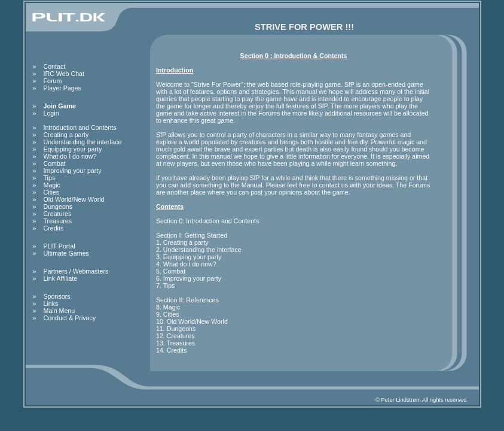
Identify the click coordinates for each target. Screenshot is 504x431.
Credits (54, 228)
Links (51, 303)
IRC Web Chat (64, 73)
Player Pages (62, 88)
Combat (55, 163)
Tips (50, 177)
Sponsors (57, 296)
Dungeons (58, 206)
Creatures (58, 213)
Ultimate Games (66, 253)
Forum (53, 80)
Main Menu (59, 310)
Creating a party (66, 134)
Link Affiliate (61, 278)
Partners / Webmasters (76, 271)
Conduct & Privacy (70, 317)
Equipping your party (73, 149)
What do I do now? (70, 156)
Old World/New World (74, 199)
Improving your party (73, 170)
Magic (52, 185)
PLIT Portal (59, 246)
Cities (52, 192)
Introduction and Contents (80, 127)
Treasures (58, 220)
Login (51, 113)
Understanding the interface (83, 141)
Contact (55, 66)
